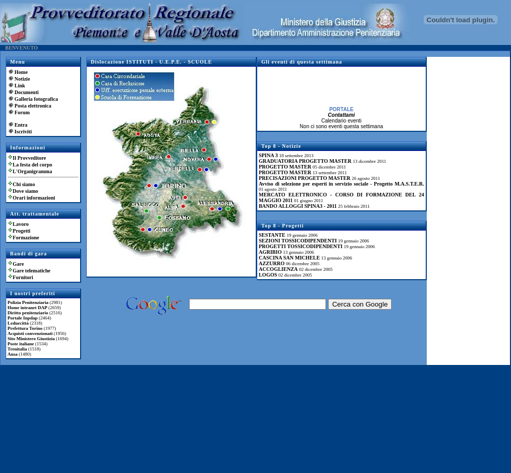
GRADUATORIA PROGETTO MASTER (305, 161)
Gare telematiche (32, 270)
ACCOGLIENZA (278, 269)
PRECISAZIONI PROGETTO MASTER (305, 178)
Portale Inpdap (23, 318)
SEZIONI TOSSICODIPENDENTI (298, 240)
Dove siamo (25, 191)
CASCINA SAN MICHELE (289, 258)
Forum (21, 112)
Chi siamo (24, 184)
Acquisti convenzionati (30, 333)
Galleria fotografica (36, 99)
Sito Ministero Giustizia (31, 338)
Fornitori (23, 277)
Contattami (341, 116)
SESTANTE (272, 235)
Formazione (26, 237)
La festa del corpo (32, 164)
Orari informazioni (34, 198)
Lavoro (21, 224)
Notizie (22, 79)
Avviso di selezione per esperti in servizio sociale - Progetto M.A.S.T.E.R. (341, 184)
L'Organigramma (32, 171)
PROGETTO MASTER (285, 167)
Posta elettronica (32, 106)
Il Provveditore (29, 158)
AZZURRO (272, 263)
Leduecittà (18, 323)
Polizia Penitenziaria (28, 302)
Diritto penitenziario (28, 312)
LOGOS (268, 275)
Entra (20, 125)
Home (21, 72)
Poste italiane (21, 343)
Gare (18, 264)
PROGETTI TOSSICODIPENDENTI (301, 246)
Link (19, 85)
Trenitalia (17, 349)
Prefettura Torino (25, 328)
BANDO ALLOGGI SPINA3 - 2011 (298, 206)
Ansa (13, 354)
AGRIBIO (270, 252)
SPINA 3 (268, 155)
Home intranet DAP (28, 307)
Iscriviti (23, 131)
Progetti (21, 231)
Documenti (26, 92)
